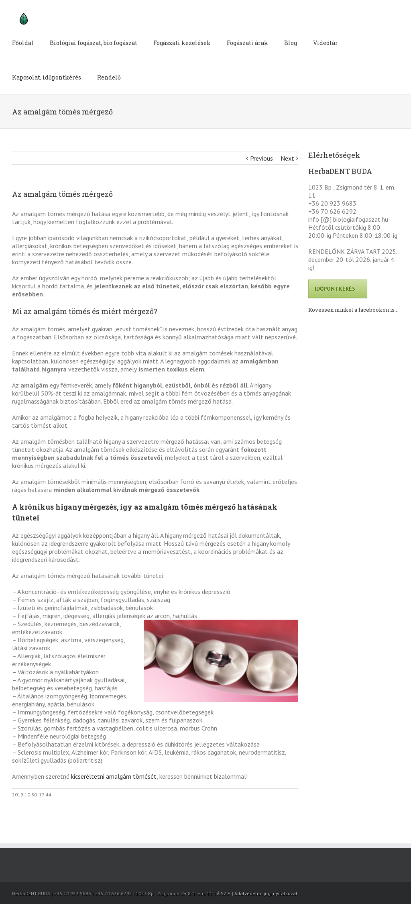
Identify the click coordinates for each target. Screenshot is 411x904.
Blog (290, 43)
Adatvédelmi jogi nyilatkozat (265, 893)
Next (287, 158)
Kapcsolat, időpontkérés (46, 77)
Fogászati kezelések (182, 43)
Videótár (325, 43)
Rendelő (109, 77)
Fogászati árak (247, 43)
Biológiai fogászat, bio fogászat (93, 43)
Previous (261, 158)
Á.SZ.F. (224, 893)
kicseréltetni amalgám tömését (114, 776)
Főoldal (23, 43)
